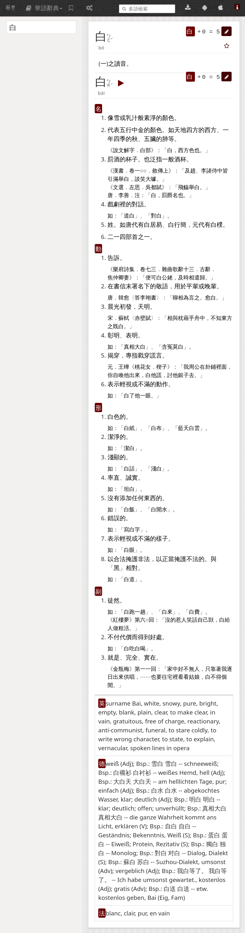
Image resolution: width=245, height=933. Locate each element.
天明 (144, 306)
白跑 (129, 612)
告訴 (114, 258)
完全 (132, 657)
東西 (150, 498)
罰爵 (167, 195)
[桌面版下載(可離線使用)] (188, 7)
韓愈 (123, 297)
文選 (118, 187)
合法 (120, 559)
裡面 (221, 367)
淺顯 (114, 457)
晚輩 (210, 286)
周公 (194, 367)
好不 (183, 669)
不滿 (144, 384)
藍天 (183, 428)
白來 (167, 612)
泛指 (156, 159)
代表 (114, 130)
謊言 (156, 355)
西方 (210, 130)
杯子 (132, 159)
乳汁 (132, 118)
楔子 (161, 367)
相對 (132, 568)
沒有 (114, 498)
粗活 (123, 628)
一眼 (145, 395)
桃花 (140, 367)
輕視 (126, 384)
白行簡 (177, 224)
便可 (150, 277)
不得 (216, 677)
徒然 (114, 600)
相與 (172, 318)
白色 (114, 416)
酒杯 (180, 159)
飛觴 (183, 187)
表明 (132, 335)
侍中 (217, 171)
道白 (129, 215)
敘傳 (157, 171)
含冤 (167, 347)
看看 (183, 677)
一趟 (140, 612)
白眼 (129, 550)
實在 (150, 657)
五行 (126, 130)
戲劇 (114, 204)
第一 (140, 669)
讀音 (120, 63)
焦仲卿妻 (118, 277)
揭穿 (114, 355)
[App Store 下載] (221, 7)
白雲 (194, 428)
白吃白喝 (134, 648)
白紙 (129, 428)
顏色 (168, 118)
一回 (150, 669)
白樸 (217, 224)
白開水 (159, 509)
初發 (126, 306)
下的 (150, 286)
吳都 (150, 187)
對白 (156, 215)
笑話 (192, 620)
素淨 (150, 118)
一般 (168, 159)
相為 (183, 297)
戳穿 (144, 355)
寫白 (129, 529)
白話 (129, 468)
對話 (138, 204)
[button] (226, 31)
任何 (138, 498)
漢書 (118, 171)
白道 (129, 579)
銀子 (183, 375)
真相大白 (134, 347)
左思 (134, 187)
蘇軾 (123, 318)
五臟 (150, 139)
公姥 (167, 277)
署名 (138, 286)
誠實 (132, 477)
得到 (144, 637)
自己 (202, 620)
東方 (226, 318)
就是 (114, 657)
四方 (192, 130)
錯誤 (114, 518)
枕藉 (183, 318)
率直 (114, 477)
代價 (126, 637)
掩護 (132, 559)
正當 (168, 559)
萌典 (10, 8)
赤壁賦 (143, 318)
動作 (162, 384)
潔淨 (114, 437)
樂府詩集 (124, 269)
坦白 (129, 489)
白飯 (129, 509)
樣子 (162, 538)
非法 (144, 559)
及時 (183, 277)
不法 (192, 559)
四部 (126, 237)
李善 (123, 195)
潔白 (129, 448)
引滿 (113, 179)
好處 (156, 637)
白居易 (153, 224)
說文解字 (124, 150)
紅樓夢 (121, 620)
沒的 (170, 620)
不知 (216, 318)
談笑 (140, 179)
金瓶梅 (121, 669)
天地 (180, 130)
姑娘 (194, 677)
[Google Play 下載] (205, 7)
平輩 (192, 286)
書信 (120, 286)
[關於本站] (237, 7)
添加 (126, 498)
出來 (134, 375)
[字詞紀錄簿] (72, 8)
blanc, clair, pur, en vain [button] (138, 913)
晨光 (114, 306)
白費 (194, 612)
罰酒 (114, 159)
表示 (114, 384)
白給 (224, 620)
